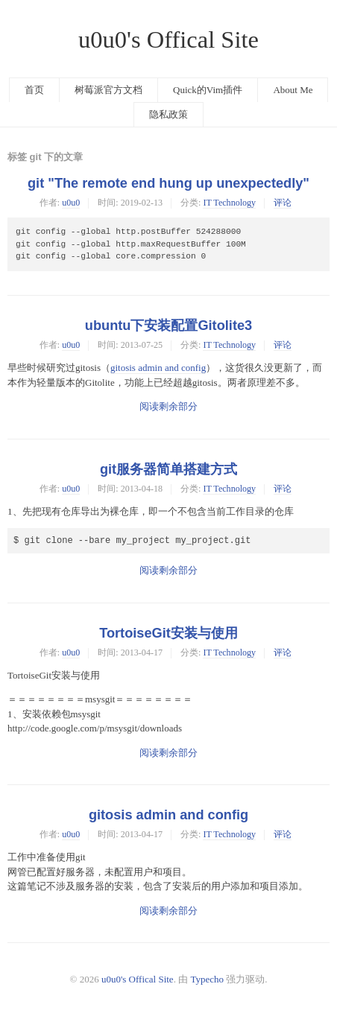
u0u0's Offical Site (168, 39)
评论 (283, 202)
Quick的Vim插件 (207, 89)
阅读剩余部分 (168, 406)
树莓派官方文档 (108, 89)
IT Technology (229, 202)
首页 (34, 89)
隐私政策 (168, 114)
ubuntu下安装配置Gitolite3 (168, 325)
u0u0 (71, 202)
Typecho (207, 979)
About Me (292, 89)
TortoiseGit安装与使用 (168, 633)
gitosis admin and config (158, 367)
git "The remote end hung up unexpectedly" (168, 183)
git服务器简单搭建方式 (168, 469)
